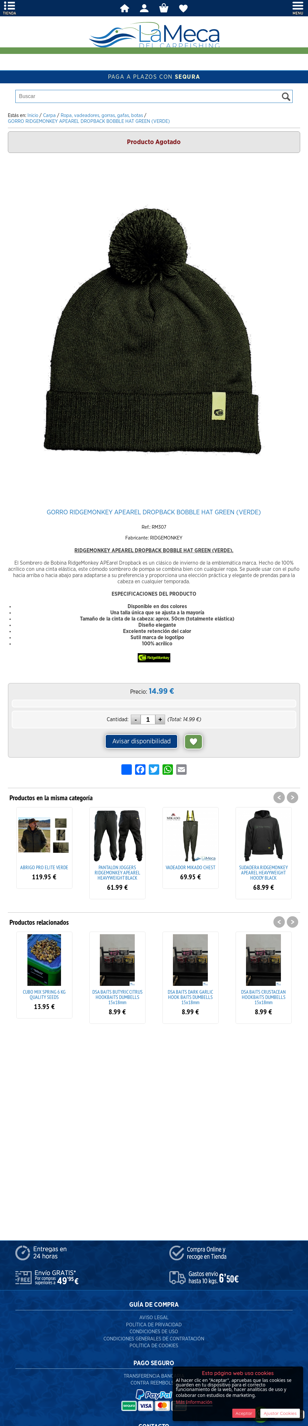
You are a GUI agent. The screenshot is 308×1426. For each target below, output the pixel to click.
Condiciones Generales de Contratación (153, 1338)
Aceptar (244, 1413)
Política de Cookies (154, 1345)
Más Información (194, 1402)
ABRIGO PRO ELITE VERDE (44, 867)
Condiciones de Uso (154, 1331)
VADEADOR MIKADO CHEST (190, 867)
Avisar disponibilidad (141, 741)
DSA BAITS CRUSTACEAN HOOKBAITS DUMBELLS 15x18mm (263, 996)
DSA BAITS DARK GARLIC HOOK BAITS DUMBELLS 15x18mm (190, 996)
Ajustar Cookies (280, 1413)
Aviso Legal (154, 1317)
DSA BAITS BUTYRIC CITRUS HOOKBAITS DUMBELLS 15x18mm (117, 996)
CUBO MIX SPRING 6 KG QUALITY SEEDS (44, 994)
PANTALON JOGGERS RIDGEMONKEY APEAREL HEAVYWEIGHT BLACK (117, 872)
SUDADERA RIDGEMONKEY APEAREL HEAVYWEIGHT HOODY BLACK (263, 872)
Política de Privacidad (154, 1324)
